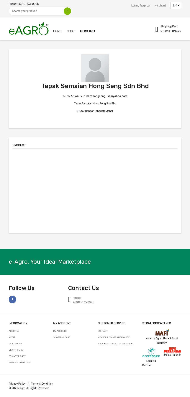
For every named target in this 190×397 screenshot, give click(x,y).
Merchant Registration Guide (115, 343)
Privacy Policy (17, 356)
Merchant (160, 5)
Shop (71, 31)
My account (60, 331)
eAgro (21, 388)
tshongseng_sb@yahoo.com (108, 96)
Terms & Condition (19, 362)
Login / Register (140, 5)
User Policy (15, 343)
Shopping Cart (61, 337)
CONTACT (103, 331)
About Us (14, 331)
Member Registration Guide (114, 337)
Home (57, 31)
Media (12, 337)
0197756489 (73, 96)
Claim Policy (16, 350)
